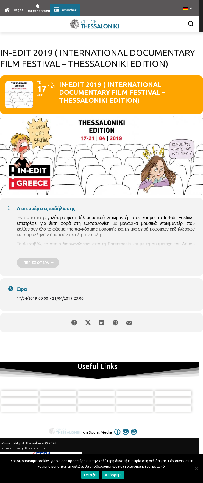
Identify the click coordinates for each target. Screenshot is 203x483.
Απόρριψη (113, 475)
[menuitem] (187, 8)
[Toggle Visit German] (9, 24)
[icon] (117, 435)
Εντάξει (90, 475)
